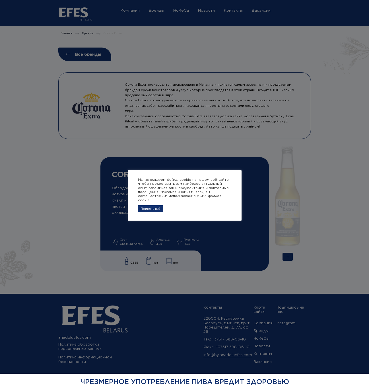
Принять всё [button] (150, 208)
